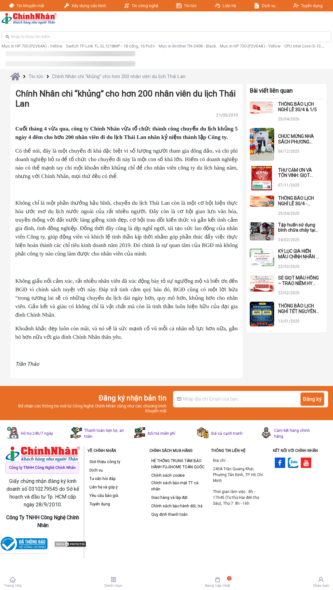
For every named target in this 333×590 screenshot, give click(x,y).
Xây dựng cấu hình (89, 5)
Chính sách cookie (168, 475)
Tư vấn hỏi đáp (102, 478)
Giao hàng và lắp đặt (169, 497)
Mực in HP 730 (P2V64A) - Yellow (32, 46)
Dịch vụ (268, 5)
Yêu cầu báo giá (103, 495)
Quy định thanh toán (169, 514)
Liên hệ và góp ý (103, 487)
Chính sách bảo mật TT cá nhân (174, 486)
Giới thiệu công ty (104, 462)
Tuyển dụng (312, 5)
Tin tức (190, 5)
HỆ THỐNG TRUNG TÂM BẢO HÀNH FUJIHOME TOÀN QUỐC (178, 464)
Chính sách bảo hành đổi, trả (177, 506)
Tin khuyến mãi (32, 5)
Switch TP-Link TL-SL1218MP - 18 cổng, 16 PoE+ (110, 46)
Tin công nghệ (145, 5)
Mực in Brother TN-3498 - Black (187, 46)
